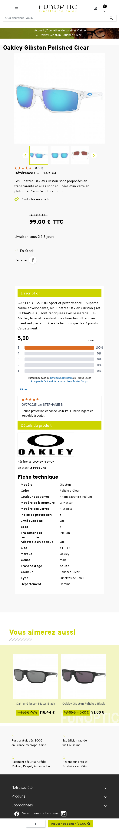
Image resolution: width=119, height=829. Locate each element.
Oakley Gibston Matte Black (35, 703)
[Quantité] (35, 823)
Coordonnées (22, 805)
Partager (33, 260)
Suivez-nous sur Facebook (17, 814)
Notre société (22, 787)
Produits (18, 796)
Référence (24, 461)
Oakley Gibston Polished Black (83, 703)
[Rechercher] (59, 18)
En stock (23, 467)
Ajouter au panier (70, 824)
